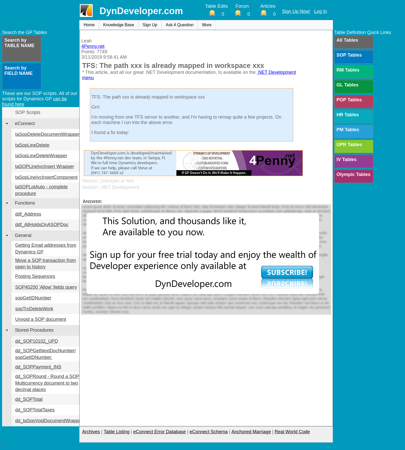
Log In (320, 11)
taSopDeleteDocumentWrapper (47, 134)
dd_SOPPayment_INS (38, 366)
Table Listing (117, 431)
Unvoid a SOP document (40, 319)
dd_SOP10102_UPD (36, 341)
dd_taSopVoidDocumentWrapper (49, 420)
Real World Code (292, 431)
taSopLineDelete (32, 145)
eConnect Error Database (159, 431)
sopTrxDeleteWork (34, 308)
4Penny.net (93, 46)
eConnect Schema (208, 431)
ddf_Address (28, 214)
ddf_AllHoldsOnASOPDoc (41, 224)
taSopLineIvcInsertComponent (46, 177)
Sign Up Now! (296, 11)
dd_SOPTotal (28, 399)
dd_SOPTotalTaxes (35, 409)
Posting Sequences (35, 276)
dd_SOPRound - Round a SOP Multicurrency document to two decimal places (47, 383)
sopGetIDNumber (33, 298)
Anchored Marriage (251, 431)
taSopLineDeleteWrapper (41, 155)
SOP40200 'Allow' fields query (46, 287)
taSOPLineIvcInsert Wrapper (44, 166)
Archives (91, 431)
